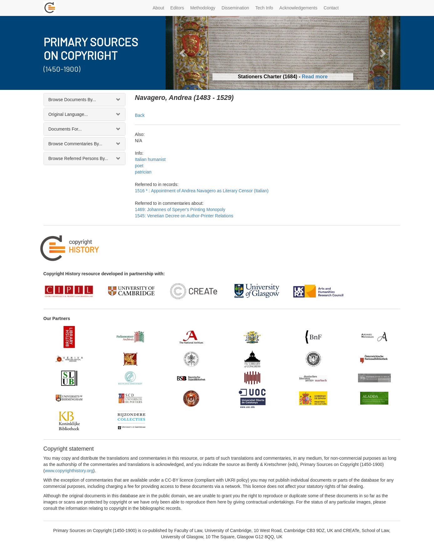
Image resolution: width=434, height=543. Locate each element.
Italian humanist (150, 159)
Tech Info (264, 7)
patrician (143, 171)
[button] (183, 53)
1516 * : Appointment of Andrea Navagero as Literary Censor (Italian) (201, 190)
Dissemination (235, 7)
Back (140, 115)
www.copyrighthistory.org (69, 470)
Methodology (202, 7)
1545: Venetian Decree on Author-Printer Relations (184, 215)
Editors (177, 7)
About (158, 7)
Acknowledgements (298, 7)
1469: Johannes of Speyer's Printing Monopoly (180, 209)
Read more (315, 76)
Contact (331, 7)
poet (139, 165)
